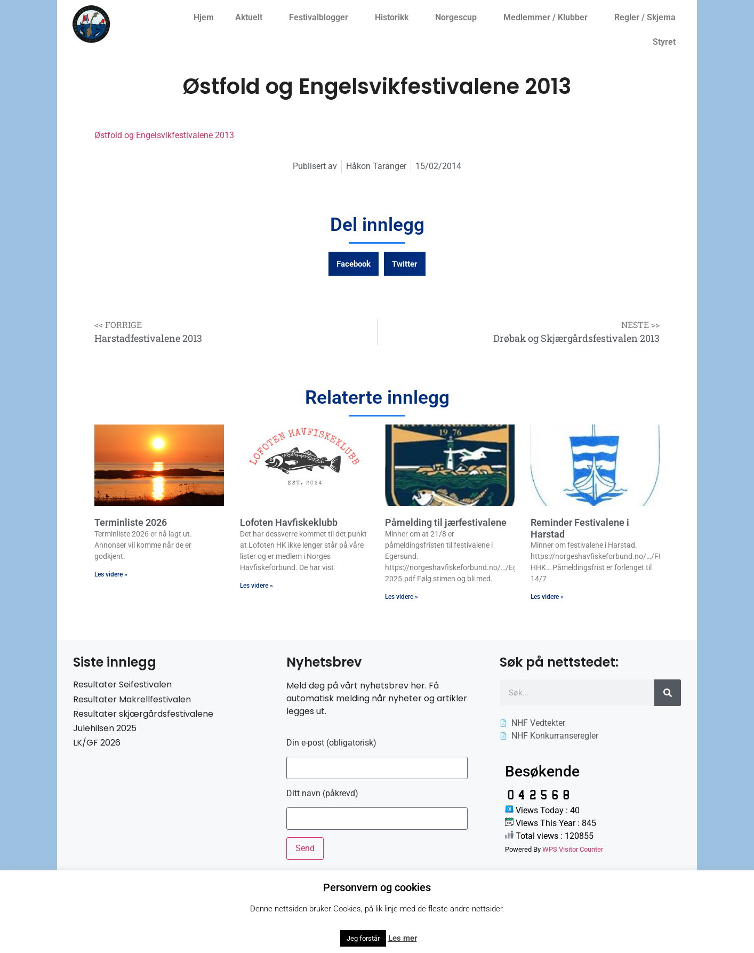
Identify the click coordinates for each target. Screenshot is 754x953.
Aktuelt (251, 17)
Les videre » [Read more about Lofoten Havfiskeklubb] (256, 585)
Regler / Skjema (647, 17)
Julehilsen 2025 (105, 728)
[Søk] (667, 692)
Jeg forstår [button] (363, 938)
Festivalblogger (321, 17)
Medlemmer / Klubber (548, 17)
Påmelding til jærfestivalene (446, 522)
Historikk (394, 17)
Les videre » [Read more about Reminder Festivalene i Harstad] (547, 596)
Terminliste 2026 (130, 522)
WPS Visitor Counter (572, 849)
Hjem (204, 17)
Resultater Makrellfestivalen (132, 699)
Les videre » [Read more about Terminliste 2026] (110, 574)
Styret (667, 42)
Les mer (402, 938)
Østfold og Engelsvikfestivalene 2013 (164, 135)
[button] (353, 264)
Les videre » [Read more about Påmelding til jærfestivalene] (401, 596)
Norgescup (458, 17)
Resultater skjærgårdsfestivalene (143, 714)
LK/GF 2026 (97, 742)
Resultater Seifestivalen (122, 684)
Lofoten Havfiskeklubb (289, 522)
